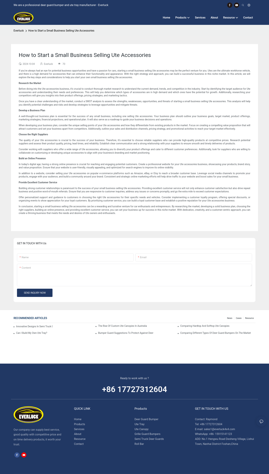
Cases (239, 318)
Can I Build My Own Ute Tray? (31, 333)
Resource (249, 318)
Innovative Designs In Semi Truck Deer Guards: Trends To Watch (34, 326)
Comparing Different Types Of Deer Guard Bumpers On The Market (215, 333)
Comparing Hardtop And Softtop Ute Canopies (205, 326)
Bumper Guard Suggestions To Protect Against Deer (125, 333)
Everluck (19, 30)
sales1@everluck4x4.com (219, 429)
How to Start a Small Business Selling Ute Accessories (61, 30)
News (229, 318)
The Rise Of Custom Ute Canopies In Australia (122, 326)
